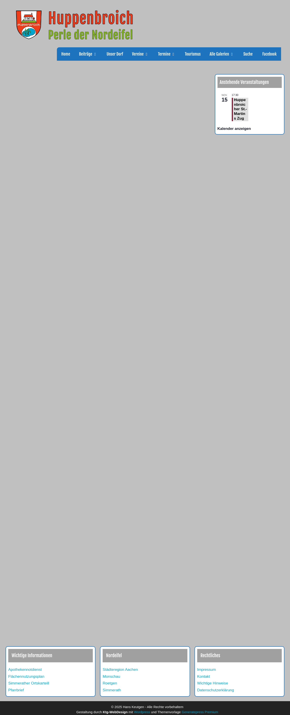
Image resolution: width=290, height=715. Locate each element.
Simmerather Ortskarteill (28, 683)
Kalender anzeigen (234, 129)
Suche (248, 54)
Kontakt (203, 676)
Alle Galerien (224, 54)
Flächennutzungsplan (26, 676)
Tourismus (193, 54)
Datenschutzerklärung (215, 690)
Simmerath (112, 690)
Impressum (206, 669)
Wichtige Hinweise (212, 683)
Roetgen (110, 683)
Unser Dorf (115, 54)
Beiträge (90, 54)
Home (65, 54)
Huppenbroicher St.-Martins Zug (240, 109)
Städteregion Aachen (120, 669)
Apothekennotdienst (25, 669)
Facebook (269, 54)
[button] (97, 54)
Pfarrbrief (16, 690)
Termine (169, 54)
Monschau (111, 676)
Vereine (142, 54)
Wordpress (142, 712)
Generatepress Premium (200, 712)
